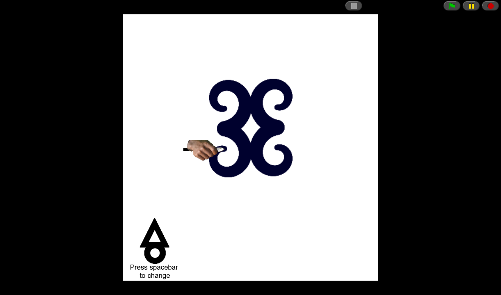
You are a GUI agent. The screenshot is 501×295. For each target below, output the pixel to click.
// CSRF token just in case (250, 147)
